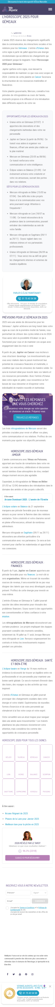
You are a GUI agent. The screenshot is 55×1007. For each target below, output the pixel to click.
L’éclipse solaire (9, 506)
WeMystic (18, 33)
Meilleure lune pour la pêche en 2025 (22, 824)
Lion (22, 638)
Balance (24, 506)
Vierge (23, 668)
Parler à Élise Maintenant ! (27, 293)
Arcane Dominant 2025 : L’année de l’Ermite (26, 499)
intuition (5, 616)
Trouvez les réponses (27, 417)
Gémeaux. (22, 48)
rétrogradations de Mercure (23, 428)
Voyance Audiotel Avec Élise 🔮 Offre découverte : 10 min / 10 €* (31, 987)
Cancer (38, 77)
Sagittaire (28, 532)
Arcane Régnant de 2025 (16, 813)
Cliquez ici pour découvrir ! (27, 858)
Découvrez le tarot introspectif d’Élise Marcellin (27, 2)
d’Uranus (40, 48)
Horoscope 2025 (21, 451)
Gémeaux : (38, 562)
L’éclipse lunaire (9, 668)
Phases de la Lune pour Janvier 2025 (22, 818)
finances (31, 574)
